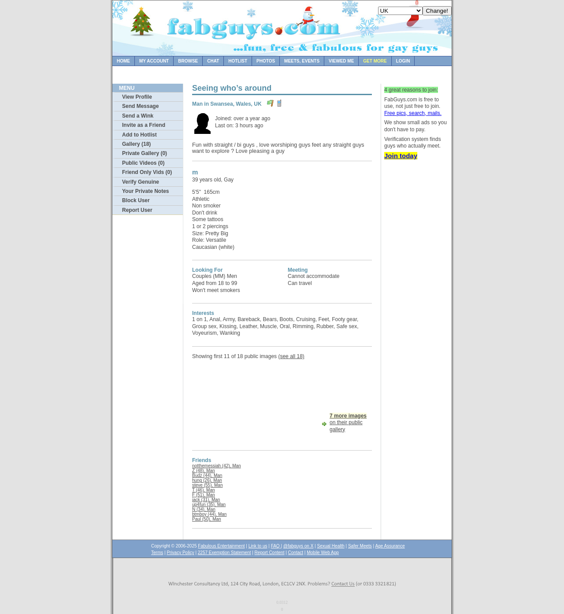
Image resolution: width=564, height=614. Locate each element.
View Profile (137, 97)
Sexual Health (331, 546)
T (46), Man (203, 490)
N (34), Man (203, 509)
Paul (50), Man (206, 519)
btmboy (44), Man (209, 514)
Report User (137, 210)
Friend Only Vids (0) (147, 172)
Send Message (140, 106)
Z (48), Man (203, 470)
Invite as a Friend (143, 125)
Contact (295, 552)
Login (403, 61)
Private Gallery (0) (144, 153)
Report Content (270, 552)
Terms (157, 552)
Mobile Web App (323, 552)
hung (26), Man (207, 480)
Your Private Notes (145, 191)
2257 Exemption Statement (224, 552)
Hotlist (237, 61)
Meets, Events (301, 61)
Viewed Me (341, 61)
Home (123, 61)
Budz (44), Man (207, 475)
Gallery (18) (136, 144)
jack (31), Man (206, 499)
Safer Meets (360, 546)
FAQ (276, 546)
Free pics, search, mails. (413, 113)
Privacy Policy (180, 552)
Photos (265, 61)
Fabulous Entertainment (221, 546)
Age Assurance (389, 546)
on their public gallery (348, 423)
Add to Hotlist (139, 135)
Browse (188, 61)
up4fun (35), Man (209, 504)
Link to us (258, 546)
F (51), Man (203, 494)
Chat (213, 61)
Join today (400, 155)
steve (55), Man (207, 485)
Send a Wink (137, 116)
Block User (136, 200)
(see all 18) (291, 356)
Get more (374, 61)
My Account (154, 61)
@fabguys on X (298, 546)
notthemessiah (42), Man (216, 465)
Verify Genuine (140, 182)
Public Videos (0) (143, 163)
